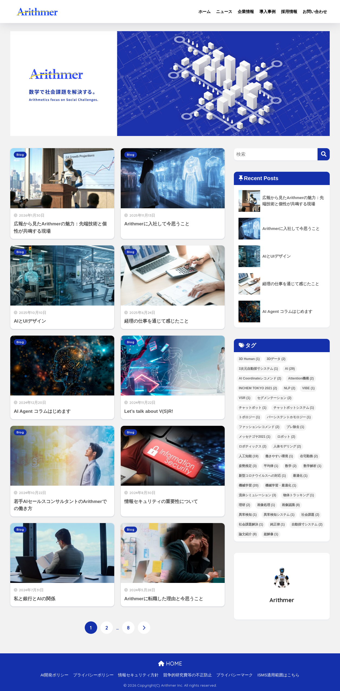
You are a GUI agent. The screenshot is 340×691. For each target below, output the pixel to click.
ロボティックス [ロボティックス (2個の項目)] (252, 446)
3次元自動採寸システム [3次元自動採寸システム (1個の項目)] (258, 369)
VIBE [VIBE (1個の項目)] (308, 388)
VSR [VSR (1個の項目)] (244, 398)
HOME (170, 663)
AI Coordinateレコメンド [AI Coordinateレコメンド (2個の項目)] (260, 378)
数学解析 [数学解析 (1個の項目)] (312, 466)
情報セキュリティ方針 (138, 675)
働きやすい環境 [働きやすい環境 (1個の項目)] (279, 456)
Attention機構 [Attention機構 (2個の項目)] (301, 378)
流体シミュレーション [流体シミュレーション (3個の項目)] (257, 495)
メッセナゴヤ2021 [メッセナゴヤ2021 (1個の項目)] (254, 437)
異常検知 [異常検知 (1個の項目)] (248, 515)
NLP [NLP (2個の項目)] (289, 388)
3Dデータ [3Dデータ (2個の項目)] (276, 359)
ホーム (204, 11)
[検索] (324, 154)
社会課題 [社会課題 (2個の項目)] (310, 515)
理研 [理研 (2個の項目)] (244, 505)
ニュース (224, 11)
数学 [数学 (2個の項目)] (290, 466)
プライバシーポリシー (93, 675)
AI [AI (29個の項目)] (290, 369)
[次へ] (144, 627)
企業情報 (246, 11)
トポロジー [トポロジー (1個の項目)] (249, 417)
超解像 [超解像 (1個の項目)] (271, 534)
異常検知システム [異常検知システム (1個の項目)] (279, 515)
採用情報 (289, 11)
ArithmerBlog (61, 11)
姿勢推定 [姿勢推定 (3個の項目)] (248, 466)
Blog (20, 155)
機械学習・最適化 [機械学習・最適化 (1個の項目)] (280, 485)
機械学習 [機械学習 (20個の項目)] (249, 485)
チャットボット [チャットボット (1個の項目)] (252, 408)
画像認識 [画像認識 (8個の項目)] (291, 505)
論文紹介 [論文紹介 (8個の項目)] (248, 534)
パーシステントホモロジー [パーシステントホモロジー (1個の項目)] (289, 417)
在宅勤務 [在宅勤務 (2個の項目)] (309, 456)
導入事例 (267, 11)
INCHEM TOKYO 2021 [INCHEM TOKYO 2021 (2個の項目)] (258, 388)
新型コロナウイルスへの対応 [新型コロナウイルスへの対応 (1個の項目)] (262, 476)
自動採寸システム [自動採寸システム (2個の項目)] (307, 524)
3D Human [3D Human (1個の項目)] (249, 359)
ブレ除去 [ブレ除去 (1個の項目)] (295, 427)
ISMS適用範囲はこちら (278, 675)
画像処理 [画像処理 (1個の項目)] (266, 505)
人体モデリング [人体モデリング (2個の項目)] (287, 446)
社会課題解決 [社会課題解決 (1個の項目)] (251, 524)
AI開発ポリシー (55, 675)
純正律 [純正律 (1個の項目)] (277, 524)
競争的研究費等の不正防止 (187, 675)
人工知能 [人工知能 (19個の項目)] (249, 456)
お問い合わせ (315, 11)
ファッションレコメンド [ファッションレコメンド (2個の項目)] (259, 427)
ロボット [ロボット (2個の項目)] (286, 437)
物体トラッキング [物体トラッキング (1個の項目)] (298, 495)
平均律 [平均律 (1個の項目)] (271, 466)
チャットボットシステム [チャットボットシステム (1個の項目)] (293, 408)
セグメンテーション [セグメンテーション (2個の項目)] (274, 398)
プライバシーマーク (234, 675)
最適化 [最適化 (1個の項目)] (300, 476)
